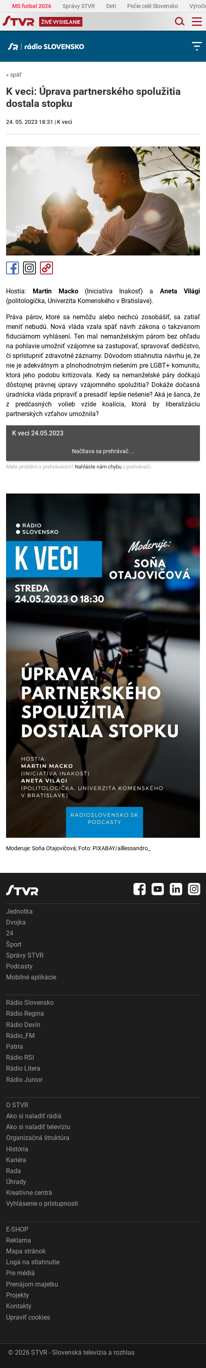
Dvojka (16, 922)
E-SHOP (17, 1229)
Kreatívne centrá (29, 1192)
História (17, 1149)
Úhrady (16, 1182)
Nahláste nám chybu (98, 467)
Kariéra (16, 1160)
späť (13, 74)
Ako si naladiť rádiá (33, 1116)
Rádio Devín (23, 1025)
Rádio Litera (23, 1068)
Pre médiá (20, 1273)
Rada (13, 1171)
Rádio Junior (24, 1080)
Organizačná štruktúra (37, 1138)
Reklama (18, 1240)
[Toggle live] (60, 22)
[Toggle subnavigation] (197, 46)
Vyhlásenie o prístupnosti (42, 1203)
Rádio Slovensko (30, 1002)
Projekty (17, 1295)
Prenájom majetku (32, 1284)
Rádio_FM (20, 1036)
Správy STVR (79, 6)
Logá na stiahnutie (32, 1262)
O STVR (17, 1105)
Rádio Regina (25, 1013)
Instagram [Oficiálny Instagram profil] (29, 267)
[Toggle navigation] (197, 22)
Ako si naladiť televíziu (38, 1127)
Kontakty (19, 1306)
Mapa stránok (26, 1251)
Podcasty (19, 966)
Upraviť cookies (28, 1317)
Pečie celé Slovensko (153, 6)
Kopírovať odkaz (46, 267)
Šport (13, 944)
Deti (111, 6)
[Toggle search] (179, 22)
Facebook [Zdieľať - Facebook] (12, 267)
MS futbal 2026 (32, 6)
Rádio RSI (20, 1057)
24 (9, 933)
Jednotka (19, 911)
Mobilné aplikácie (31, 977)
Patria (14, 1046)
